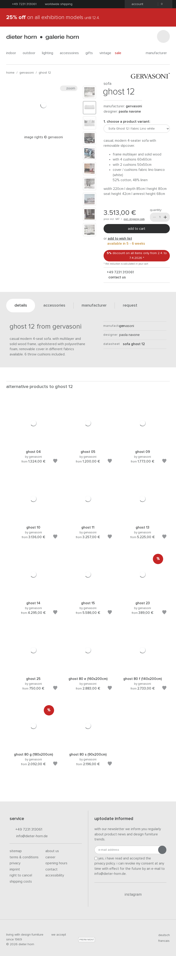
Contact (51, 869)
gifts (90, 53)
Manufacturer (158, 53)
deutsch (162, 935)
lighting (49, 53)
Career (50, 857)
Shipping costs (21, 881)
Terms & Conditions (24, 857)
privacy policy (104, 863)
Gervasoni (26, 72)
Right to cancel (21, 875)
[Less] (154, 217)
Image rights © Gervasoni (43, 137)
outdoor (30, 53)
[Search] (163, 36)
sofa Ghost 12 (132, 344)
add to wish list (120, 238)
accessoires (71, 53)
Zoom (68, 88)
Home (10, 72)
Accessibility (54, 875)
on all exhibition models (52, 17)
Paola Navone (130, 111)
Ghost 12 (45, 72)
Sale (120, 53)
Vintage (105, 53)
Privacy (15, 863)
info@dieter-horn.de (29, 836)
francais (162, 940)
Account (136, 4)
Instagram (130, 894)
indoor (12, 53)
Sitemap (16, 851)
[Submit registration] (162, 850)
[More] (165, 217)
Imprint (15, 869)
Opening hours (56, 863)
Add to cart (136, 228)
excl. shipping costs (134, 219)
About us (52, 851)
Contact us (116, 277)
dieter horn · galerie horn (42, 37)
